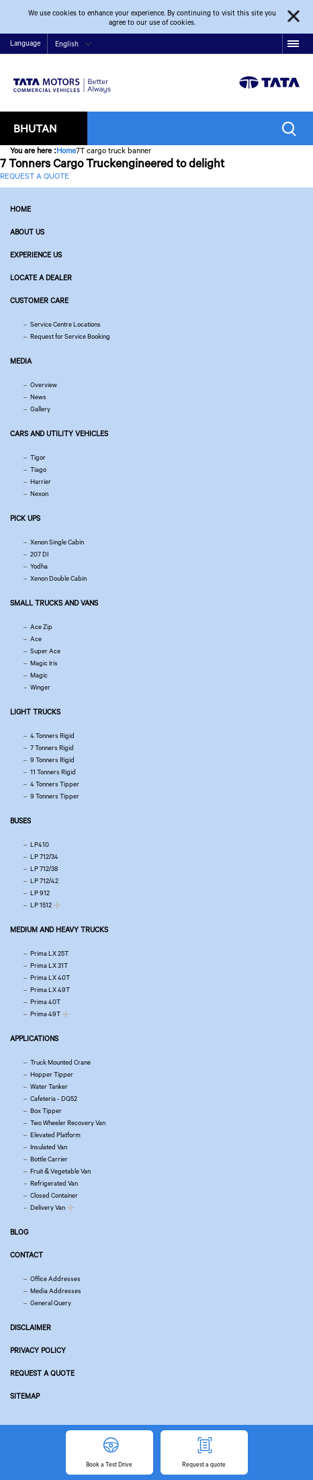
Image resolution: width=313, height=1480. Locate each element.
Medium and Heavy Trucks (59, 929)
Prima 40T (45, 1001)
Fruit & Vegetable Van (60, 1171)
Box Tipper (46, 1110)
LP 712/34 (44, 856)
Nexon (39, 493)
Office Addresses (55, 1278)
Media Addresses (55, 1290)
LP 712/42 (44, 880)
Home (66, 150)
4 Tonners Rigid (52, 735)
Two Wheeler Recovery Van (67, 1122)
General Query (50, 1303)
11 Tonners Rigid (53, 772)
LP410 (39, 844)
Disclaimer (30, 1327)
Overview (43, 384)
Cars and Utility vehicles (59, 433)
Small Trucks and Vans (54, 603)
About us (27, 232)
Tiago (38, 469)
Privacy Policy (38, 1350)
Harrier (40, 481)
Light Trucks (35, 711)
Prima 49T (45, 1014)
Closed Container (54, 1195)
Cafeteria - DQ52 (53, 1098)
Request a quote (42, 1373)
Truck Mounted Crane (60, 1062)
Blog (19, 1232)
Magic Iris (44, 663)
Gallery (40, 409)
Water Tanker (49, 1086)
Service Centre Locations (65, 324)
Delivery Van (47, 1207)
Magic (39, 675)
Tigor (38, 457)
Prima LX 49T (50, 989)
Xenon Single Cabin (57, 542)
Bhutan (34, 128)
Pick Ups (25, 518)
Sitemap (25, 1396)
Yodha (39, 566)
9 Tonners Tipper (54, 796)
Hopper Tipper (51, 1074)
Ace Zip (41, 626)
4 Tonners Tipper (54, 784)
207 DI (39, 554)
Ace (36, 638)
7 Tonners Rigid (52, 747)
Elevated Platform (55, 1134)
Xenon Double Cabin (58, 578)
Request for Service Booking (70, 336)
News (38, 397)
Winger (40, 687)
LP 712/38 (44, 868)
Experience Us (36, 254)
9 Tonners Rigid (52, 759)
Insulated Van (48, 1147)
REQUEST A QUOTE (34, 176)
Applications (34, 1038)
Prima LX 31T (49, 965)
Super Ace (45, 651)
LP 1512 (41, 905)
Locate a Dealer (41, 277)
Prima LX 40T (50, 977)
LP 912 (40, 893)
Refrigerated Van (54, 1183)
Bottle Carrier (49, 1159)
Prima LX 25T (49, 953)
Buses (20, 820)
